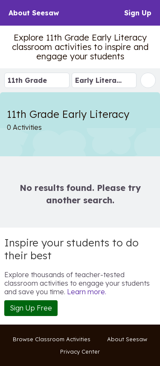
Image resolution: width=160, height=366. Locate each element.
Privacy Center (80, 351)
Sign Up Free (31, 308)
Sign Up (137, 13)
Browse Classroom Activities (51, 339)
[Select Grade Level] (37, 80)
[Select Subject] (104, 80)
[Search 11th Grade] (148, 80)
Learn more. (86, 291)
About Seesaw (34, 13)
